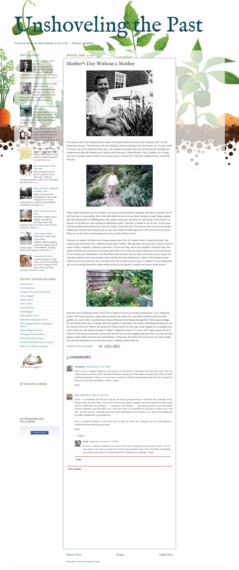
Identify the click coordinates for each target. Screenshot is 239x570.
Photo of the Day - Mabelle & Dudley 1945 (46, 189)
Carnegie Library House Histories (35, 292)
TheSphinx (80, 366)
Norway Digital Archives (31, 330)
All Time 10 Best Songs (44, 148)
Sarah (86, 441)
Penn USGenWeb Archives (32, 338)
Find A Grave (26, 303)
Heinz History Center (29, 315)
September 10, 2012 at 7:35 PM (103, 441)
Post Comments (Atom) (89, 561)
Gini (77, 395)
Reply (77, 385)
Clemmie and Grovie (43, 256)
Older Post (166, 554)
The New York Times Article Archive (36, 342)
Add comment (74, 469)
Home (120, 554)
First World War (27, 307)
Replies (81, 435)
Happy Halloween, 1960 (44, 128)
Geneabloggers (26, 311)
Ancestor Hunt (26, 284)
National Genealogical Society (33, 319)
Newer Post (73, 554)
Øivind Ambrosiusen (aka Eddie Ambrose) (45, 84)
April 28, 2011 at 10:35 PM (98, 366)
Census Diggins (27, 296)
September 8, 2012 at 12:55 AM (94, 395)
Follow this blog (39, 433)
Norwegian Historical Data (32, 334)
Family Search (26, 299)
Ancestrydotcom (27, 288)
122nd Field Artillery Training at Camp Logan (45, 234)
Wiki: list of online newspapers (34, 346)
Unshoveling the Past (108, 25)
